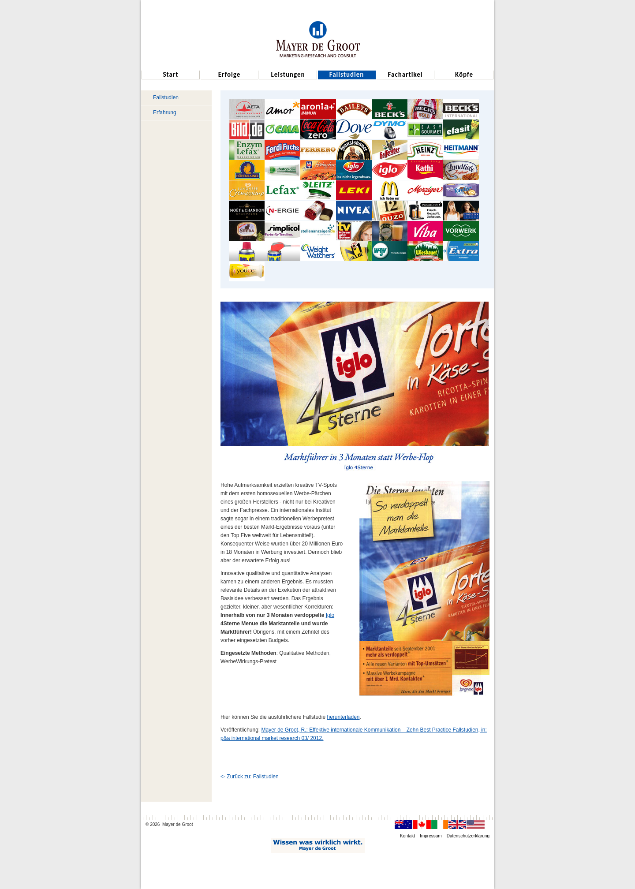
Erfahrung (164, 112)
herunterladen (343, 717)
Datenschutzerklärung (468, 835)
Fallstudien (166, 97)
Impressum (430, 835)
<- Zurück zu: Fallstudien (249, 776)
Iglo (330, 615)
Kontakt (407, 835)
